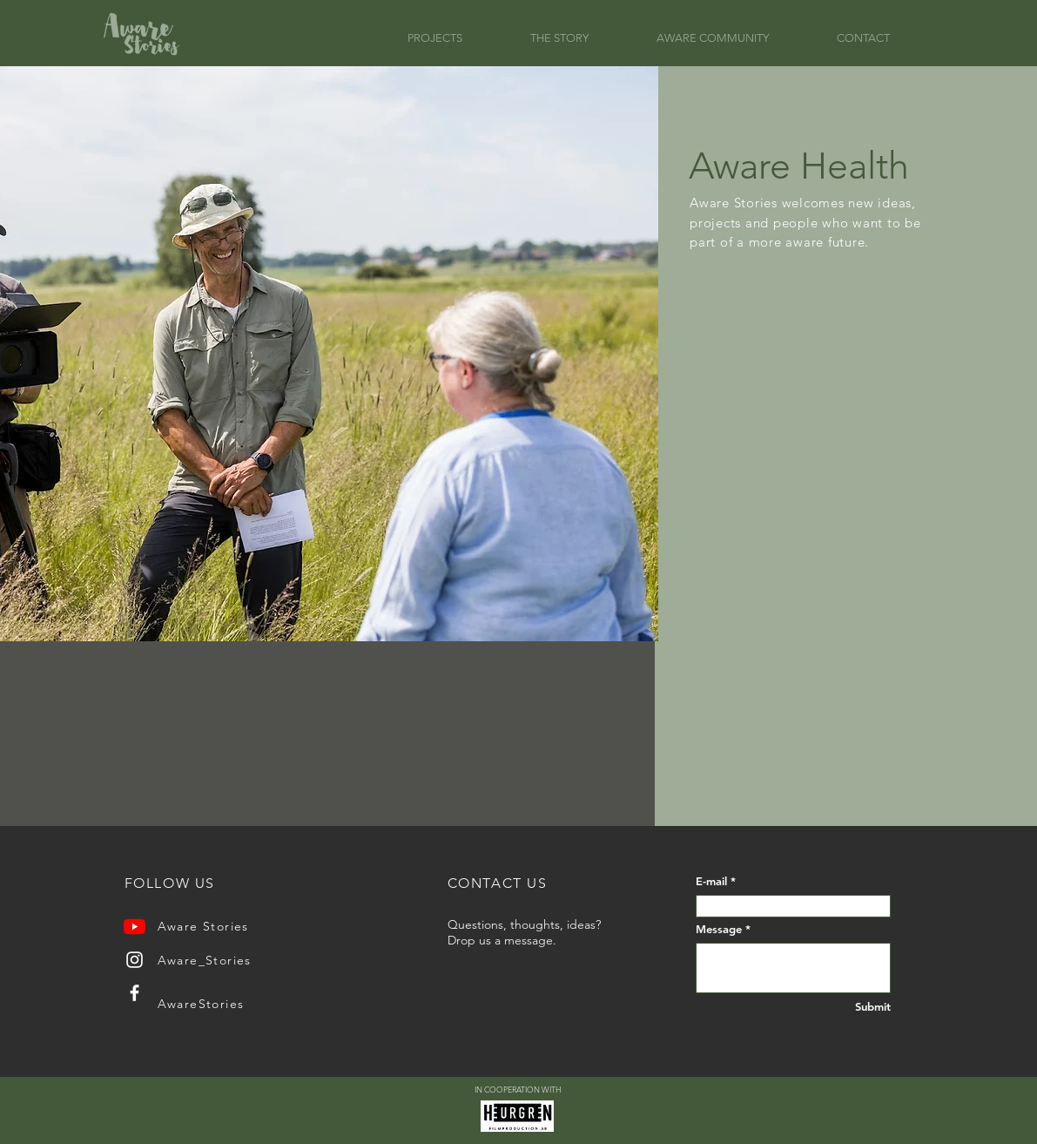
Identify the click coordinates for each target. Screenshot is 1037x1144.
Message (719, 929)
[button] (455, 38)
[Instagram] (134, 960)
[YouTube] (134, 927)
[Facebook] (134, 993)
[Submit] (857, 1006)
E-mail (711, 881)
